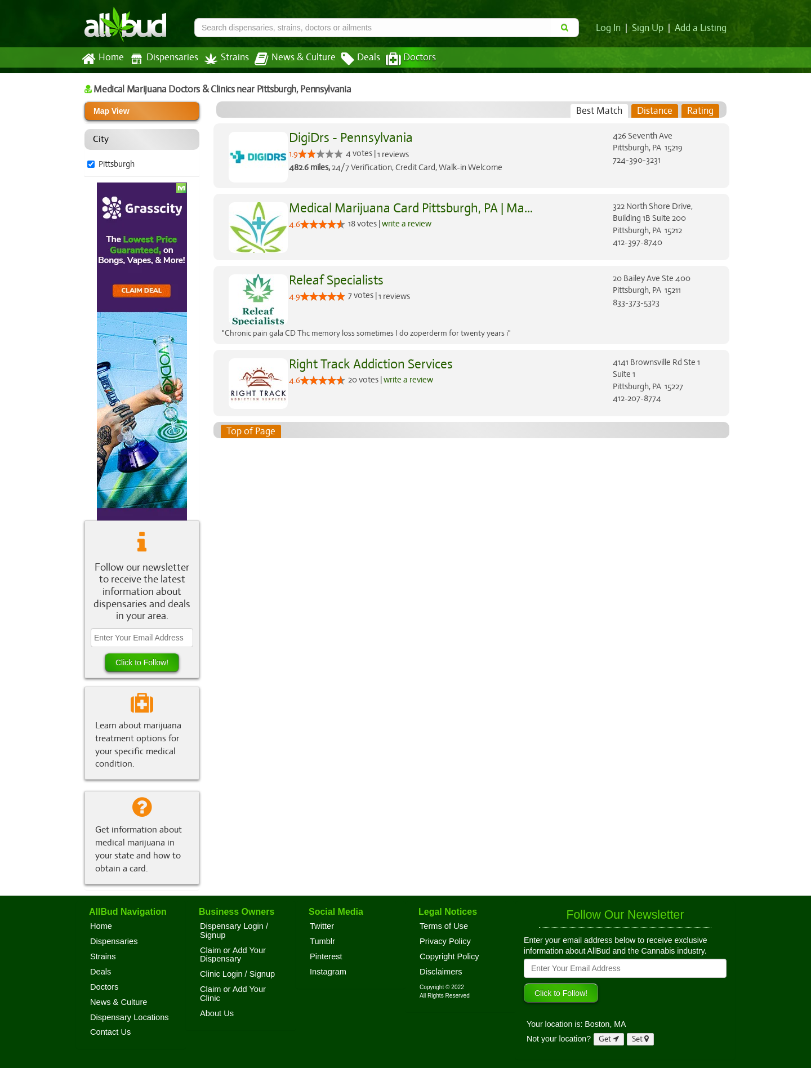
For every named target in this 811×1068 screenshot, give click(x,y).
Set (640, 1039)
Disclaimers (441, 971)
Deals (352, 59)
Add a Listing (701, 28)
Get (609, 1039)
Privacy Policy (445, 941)
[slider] (320, 153)
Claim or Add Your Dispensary (233, 955)
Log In (610, 28)
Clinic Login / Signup (237, 973)
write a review (408, 223)
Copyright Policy (449, 956)
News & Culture (289, 59)
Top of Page (250, 431)
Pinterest (326, 956)
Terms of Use (444, 926)
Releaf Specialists (335, 280)
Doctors (401, 59)
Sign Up (649, 28)
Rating (700, 111)
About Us (217, 1013)
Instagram (328, 971)
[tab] (599, 111)
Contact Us (110, 1031)
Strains (222, 59)
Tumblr (322, 941)
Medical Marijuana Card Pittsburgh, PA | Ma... (408, 208)
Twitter (322, 926)
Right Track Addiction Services (369, 364)
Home (102, 59)
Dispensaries (161, 59)
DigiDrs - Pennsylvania (349, 137)
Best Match (599, 111)
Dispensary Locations (129, 1017)
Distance (654, 111)
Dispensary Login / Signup (234, 931)
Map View (111, 110)
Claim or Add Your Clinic (233, 994)
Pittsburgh (117, 164)
